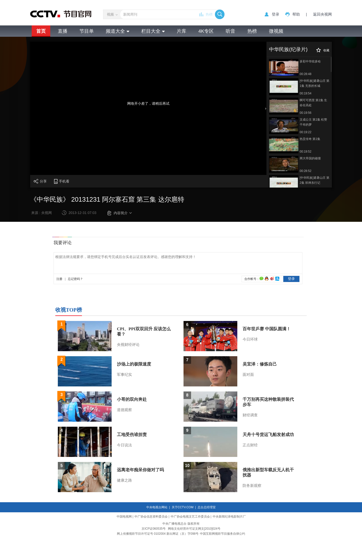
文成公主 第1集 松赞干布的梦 (313, 122)
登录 (275, 14)
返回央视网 (322, 14)
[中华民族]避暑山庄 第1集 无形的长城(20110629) (314, 83)
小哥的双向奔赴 (132, 399)
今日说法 (124, 445)
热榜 (209, 14)
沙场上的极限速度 (134, 364)
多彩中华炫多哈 (310, 61)
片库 (181, 31)
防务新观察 (252, 486)
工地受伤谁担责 (132, 434)
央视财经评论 (128, 345)
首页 (41, 31)
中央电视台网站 (156, 507)
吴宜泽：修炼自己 (260, 364)
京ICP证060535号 (154, 528)
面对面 (248, 375)
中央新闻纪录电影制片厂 (229, 516)
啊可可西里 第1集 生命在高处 (313, 102)
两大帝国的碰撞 (310, 158)
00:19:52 (305, 151)
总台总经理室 (207, 507)
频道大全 (117, 31)
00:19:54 (305, 93)
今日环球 (250, 339)
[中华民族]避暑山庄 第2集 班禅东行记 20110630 (314, 180)
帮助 (296, 14)
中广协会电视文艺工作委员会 (190, 516)
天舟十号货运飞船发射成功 (268, 434)
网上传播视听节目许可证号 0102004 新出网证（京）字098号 (158, 533)
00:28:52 (305, 171)
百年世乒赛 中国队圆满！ (267, 329)
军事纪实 (124, 375)
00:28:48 (305, 74)
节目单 (86, 31)
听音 (230, 31)
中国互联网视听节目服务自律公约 (222, 533)
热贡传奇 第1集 (310, 139)
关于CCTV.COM (183, 507)
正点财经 (250, 445)
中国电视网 (124, 516)
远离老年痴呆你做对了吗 (140, 469)
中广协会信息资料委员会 (151, 516)
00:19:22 (305, 132)
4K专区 (206, 31)
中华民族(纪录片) (288, 49)
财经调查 (250, 415)
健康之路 (124, 480)
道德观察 (124, 410)
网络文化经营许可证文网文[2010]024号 (194, 528)
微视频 (276, 31)
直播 (62, 31)
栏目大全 (153, 31)
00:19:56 (305, 113)
